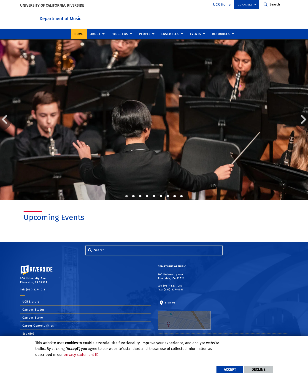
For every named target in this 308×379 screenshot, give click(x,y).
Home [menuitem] (78, 33)
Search (275, 4)
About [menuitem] (95, 33)
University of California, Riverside (52, 5)
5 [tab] (154, 196)
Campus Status (33, 309)
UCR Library (31, 301)
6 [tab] (161, 196)
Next (302, 119)
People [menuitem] (145, 33)
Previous (5, 119)
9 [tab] (181, 196)
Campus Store (32, 317)
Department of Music (85, 18)
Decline (258, 369)
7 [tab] (167, 196)
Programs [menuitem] (119, 33)
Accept (230, 369)
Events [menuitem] (195, 33)
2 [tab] (133, 196)
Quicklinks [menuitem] (245, 4)
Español (28, 333)
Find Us (184, 315)
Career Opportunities (38, 325)
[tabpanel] (154, 119)
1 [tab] (126, 196)
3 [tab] (140, 196)
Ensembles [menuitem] (170, 33)
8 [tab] (174, 196)
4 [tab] (147, 196)
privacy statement (79, 354)
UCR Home (222, 4)
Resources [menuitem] (221, 33)
